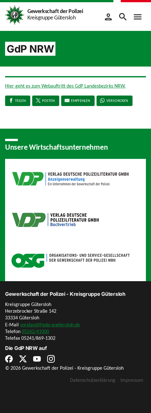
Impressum (131, 380)
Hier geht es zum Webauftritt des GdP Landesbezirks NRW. (65, 86)
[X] (45, 101)
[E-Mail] (78, 101)
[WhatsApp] (115, 101)
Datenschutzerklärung (92, 380)
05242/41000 (35, 331)
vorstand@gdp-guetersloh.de (50, 325)
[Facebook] (17, 101)
